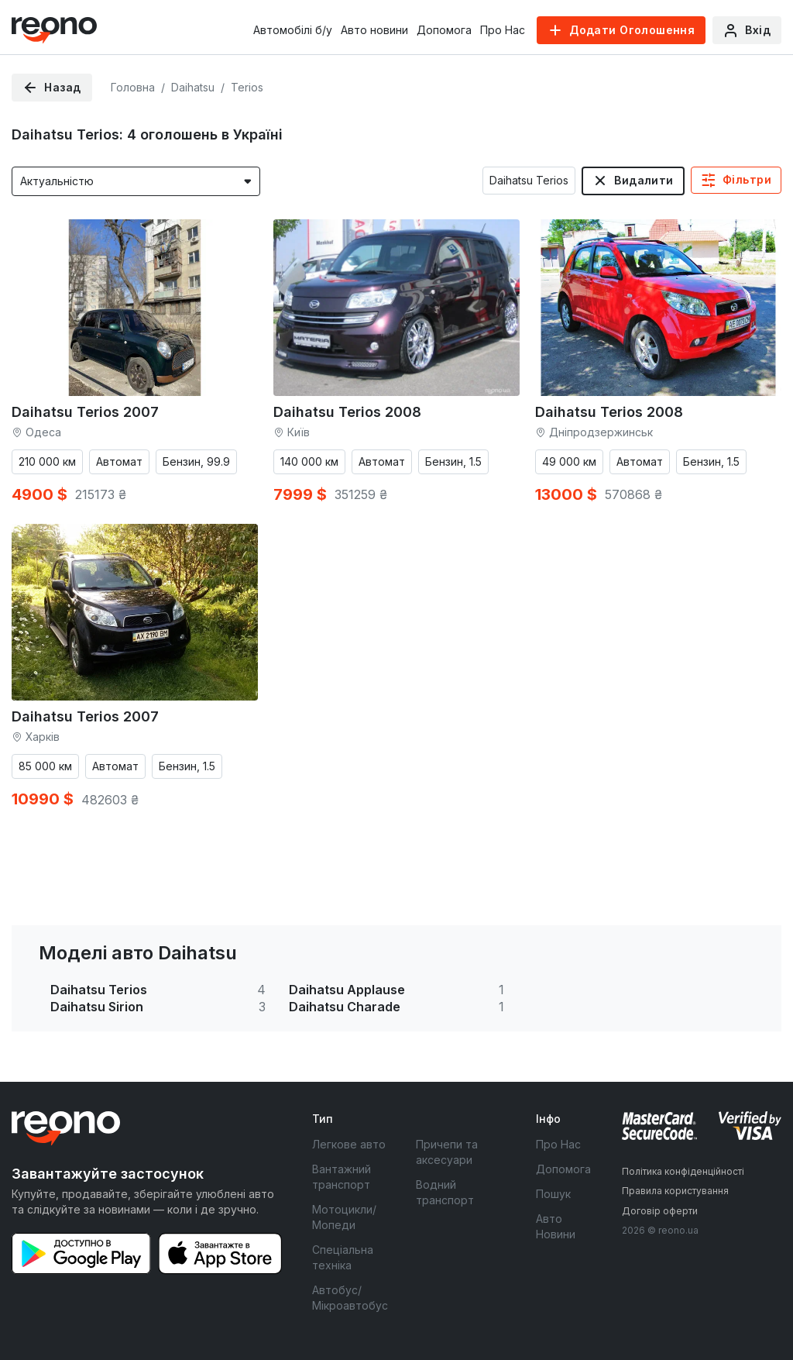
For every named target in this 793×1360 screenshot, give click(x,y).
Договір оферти (660, 1211)
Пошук (553, 1193)
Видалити (643, 180)
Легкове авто (349, 1144)
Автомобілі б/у (292, 29)
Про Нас (502, 29)
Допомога (444, 29)
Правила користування (675, 1190)
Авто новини (374, 29)
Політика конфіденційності (683, 1171)
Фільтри (747, 179)
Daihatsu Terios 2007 (85, 412)
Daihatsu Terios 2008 (347, 412)
